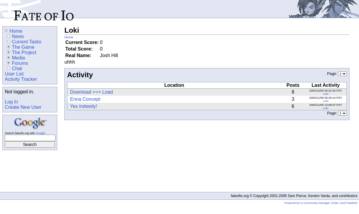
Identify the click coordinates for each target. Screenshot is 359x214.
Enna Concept (85, 99)
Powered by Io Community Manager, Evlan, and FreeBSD (321, 202)
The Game (21, 47)
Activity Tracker (21, 79)
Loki (325, 93)
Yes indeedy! (83, 106)
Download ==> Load (91, 92)
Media (16, 57)
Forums (17, 63)
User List (14, 73)
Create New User (23, 107)
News (15, 36)
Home (68, 37)
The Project (21, 52)
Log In (11, 101)
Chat (14, 68)
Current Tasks (24, 41)
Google (40, 133)
